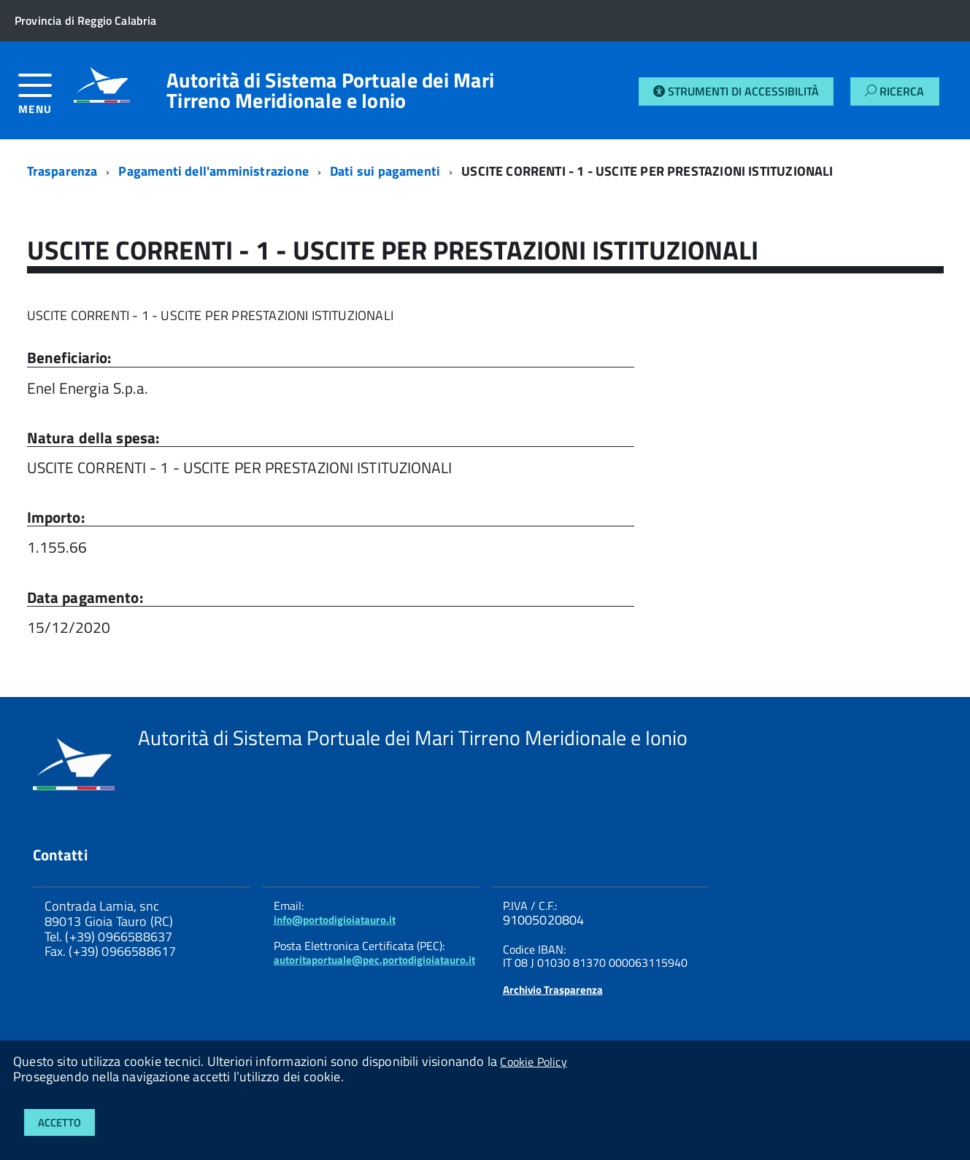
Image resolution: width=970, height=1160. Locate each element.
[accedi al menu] (46, 99)
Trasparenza (62, 171)
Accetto (59, 1122)
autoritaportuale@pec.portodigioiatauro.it (374, 959)
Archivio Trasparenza (553, 989)
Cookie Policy (533, 1061)
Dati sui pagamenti (385, 171)
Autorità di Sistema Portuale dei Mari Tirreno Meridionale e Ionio (330, 90)
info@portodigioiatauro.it (335, 919)
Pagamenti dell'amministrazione (213, 171)
